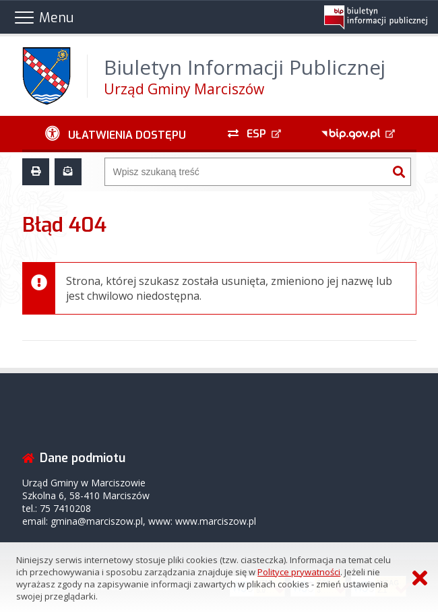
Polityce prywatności (298, 572)
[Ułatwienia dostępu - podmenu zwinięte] (115, 134)
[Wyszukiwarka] (246, 171)
